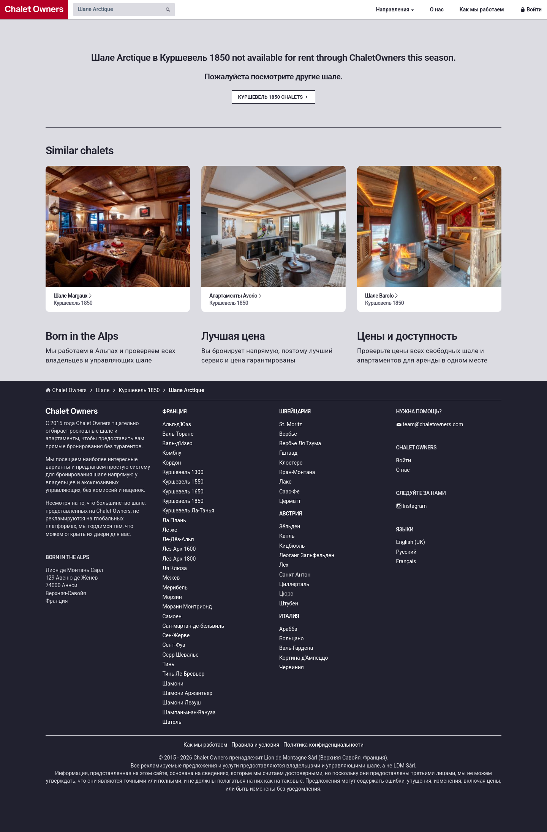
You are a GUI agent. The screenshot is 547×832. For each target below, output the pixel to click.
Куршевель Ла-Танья (189, 510)
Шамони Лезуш (182, 703)
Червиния (291, 667)
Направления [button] (392, 9)
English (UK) (410, 542)
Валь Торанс (178, 434)
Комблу (172, 453)
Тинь (168, 664)
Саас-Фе (289, 491)
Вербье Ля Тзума (300, 443)
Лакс (285, 482)
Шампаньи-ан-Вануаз (189, 712)
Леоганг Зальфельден (306, 555)
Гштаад (288, 453)
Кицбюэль (292, 546)
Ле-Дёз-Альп (178, 539)
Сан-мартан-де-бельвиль (193, 626)
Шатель (172, 722)
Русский (406, 552)
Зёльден (289, 526)
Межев (171, 578)
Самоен (172, 616)
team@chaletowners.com (429, 424)
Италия (289, 616)
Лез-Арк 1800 (179, 559)
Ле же (170, 530)
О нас (437, 9)
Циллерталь (294, 584)
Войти (531, 9)
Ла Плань (174, 520)
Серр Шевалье (181, 655)
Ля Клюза (175, 568)
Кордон (172, 463)
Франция (175, 411)
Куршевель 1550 (183, 482)
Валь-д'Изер (178, 443)
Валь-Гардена (296, 648)
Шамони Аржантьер (188, 693)
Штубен (288, 603)
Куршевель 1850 (183, 501)
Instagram (411, 506)
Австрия (290, 514)
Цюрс (286, 594)
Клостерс (290, 463)
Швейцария (295, 411)
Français (406, 561)
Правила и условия (255, 745)
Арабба (288, 629)
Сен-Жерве (176, 635)
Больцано (291, 638)
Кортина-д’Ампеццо (303, 658)
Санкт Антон (294, 575)
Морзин (172, 597)
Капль (286, 536)
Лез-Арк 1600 (179, 549)
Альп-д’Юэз (177, 424)
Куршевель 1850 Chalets (273, 97)
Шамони (173, 684)
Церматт (290, 501)
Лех (283, 565)
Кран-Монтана (297, 472)
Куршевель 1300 (183, 472)
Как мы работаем (482, 9)
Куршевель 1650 (183, 491)
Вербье (288, 434)
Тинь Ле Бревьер (184, 674)
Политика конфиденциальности (323, 745)
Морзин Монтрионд (187, 607)
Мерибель (175, 588)
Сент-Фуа (174, 645)
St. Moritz (290, 424)
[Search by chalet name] (117, 9)
